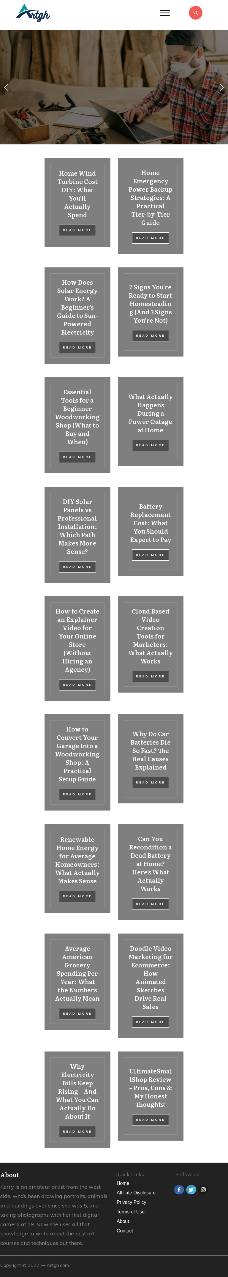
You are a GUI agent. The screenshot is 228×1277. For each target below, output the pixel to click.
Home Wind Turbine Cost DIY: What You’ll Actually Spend (77, 206)
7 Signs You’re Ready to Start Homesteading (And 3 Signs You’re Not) (151, 315)
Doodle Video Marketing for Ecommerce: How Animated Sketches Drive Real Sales (151, 986)
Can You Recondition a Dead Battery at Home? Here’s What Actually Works (151, 872)
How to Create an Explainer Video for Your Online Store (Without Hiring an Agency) (77, 648)
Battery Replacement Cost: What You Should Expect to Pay (151, 535)
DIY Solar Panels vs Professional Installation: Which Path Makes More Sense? (77, 535)
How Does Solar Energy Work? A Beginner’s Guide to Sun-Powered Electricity (77, 315)
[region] (114, 87)
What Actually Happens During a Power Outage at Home (151, 425)
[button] (6, 87)
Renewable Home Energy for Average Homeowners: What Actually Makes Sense (77, 872)
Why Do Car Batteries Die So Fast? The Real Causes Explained (151, 762)
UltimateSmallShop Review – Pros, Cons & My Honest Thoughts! (151, 1099)
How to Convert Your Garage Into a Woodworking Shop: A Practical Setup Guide (77, 762)
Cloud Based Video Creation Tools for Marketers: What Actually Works (151, 648)
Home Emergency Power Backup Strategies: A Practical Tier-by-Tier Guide (151, 206)
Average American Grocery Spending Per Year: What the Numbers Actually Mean (77, 986)
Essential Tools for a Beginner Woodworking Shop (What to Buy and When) (77, 425)
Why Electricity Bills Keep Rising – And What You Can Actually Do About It (77, 1099)
